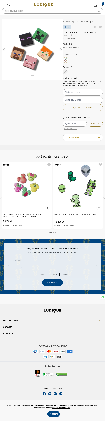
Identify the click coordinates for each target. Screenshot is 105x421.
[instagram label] (49, 393)
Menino (43, 275)
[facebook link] (44, 393)
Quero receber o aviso (82, 108)
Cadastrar (52, 282)
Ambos (65, 275)
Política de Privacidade (61, 408)
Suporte (52, 327)
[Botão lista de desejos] (8, 5)
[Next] (104, 198)
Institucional (52, 320)
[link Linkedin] (60, 393)
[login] (95, 5)
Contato (52, 333)
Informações (82, 137)
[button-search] (98, 10)
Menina (54, 275)
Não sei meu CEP (70, 129)
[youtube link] (55, 393)
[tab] (50, 232)
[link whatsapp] (102, 297)
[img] (61, 49)
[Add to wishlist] (100, 27)
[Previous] (1, 198)
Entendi (53, 414)
